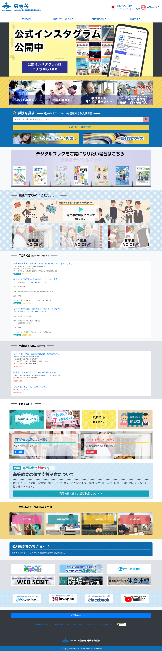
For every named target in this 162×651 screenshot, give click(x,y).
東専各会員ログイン (43, 624)
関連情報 (134, 19)
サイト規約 (77, 624)
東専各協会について (81, 615)
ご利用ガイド (91, 624)
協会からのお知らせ (62, 19)
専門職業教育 (98, 19)
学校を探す (27, 19)
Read (19, 452)
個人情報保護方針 (106, 624)
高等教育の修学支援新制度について (81, 493)
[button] (12, 49)
